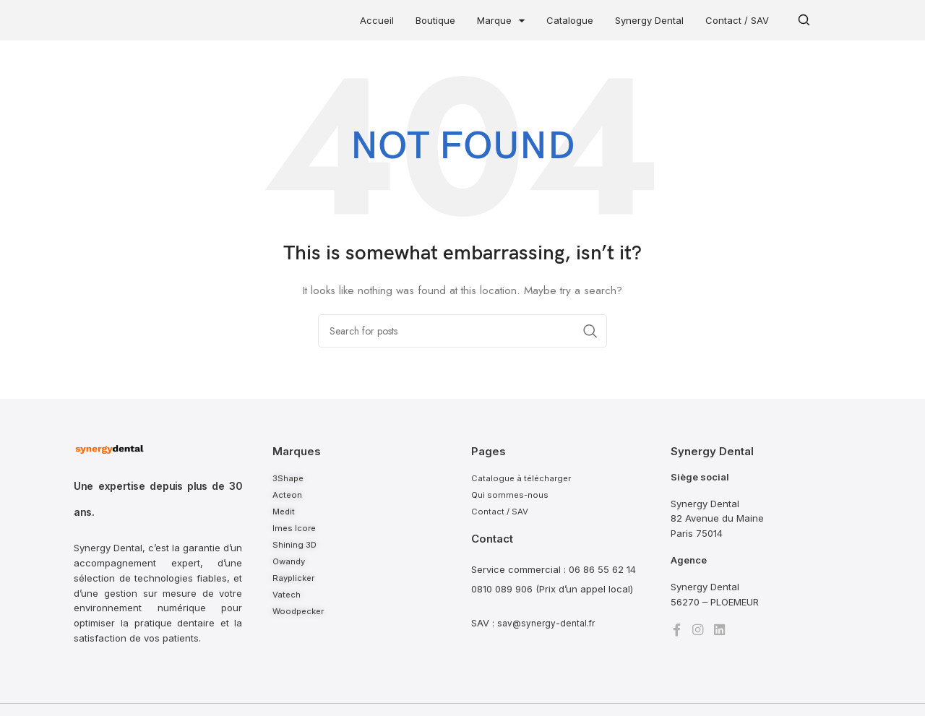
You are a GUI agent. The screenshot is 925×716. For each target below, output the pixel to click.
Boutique (435, 20)
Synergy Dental (649, 20)
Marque (501, 20)
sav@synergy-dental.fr (548, 625)
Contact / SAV (737, 20)
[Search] (462, 331)
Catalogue (569, 20)
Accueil (377, 20)
